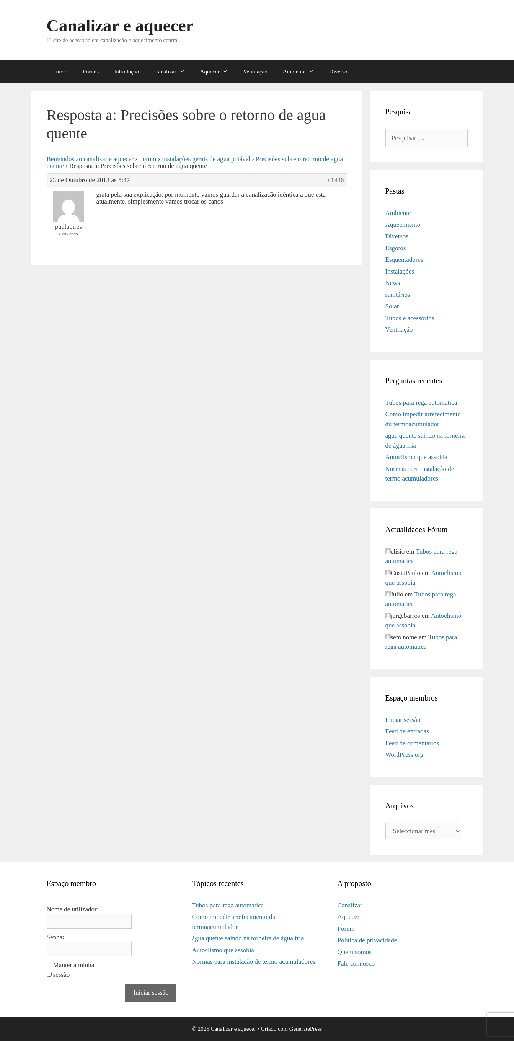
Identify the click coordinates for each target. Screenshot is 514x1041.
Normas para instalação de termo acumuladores (253, 961)
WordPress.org (404, 754)
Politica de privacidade (367, 940)
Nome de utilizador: (73, 909)
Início (61, 71)
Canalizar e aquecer (120, 25)
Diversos (339, 71)
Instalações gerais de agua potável (206, 159)
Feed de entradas (407, 731)
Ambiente (302, 71)
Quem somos (354, 952)
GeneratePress (305, 1029)
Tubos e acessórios (409, 318)
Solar (392, 306)
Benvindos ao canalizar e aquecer (90, 159)
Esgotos (395, 248)
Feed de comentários (412, 743)
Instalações (399, 271)
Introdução (126, 71)
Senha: (55, 937)
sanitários (397, 294)
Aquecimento (403, 224)
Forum (147, 159)
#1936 (336, 180)
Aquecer (218, 71)
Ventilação (255, 71)
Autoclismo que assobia (416, 457)
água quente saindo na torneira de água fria (248, 938)
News (392, 283)
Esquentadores (404, 259)
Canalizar (173, 71)
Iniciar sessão (403, 719)
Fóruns (91, 71)
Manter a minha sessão (74, 970)
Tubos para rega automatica (421, 402)
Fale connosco (356, 963)
